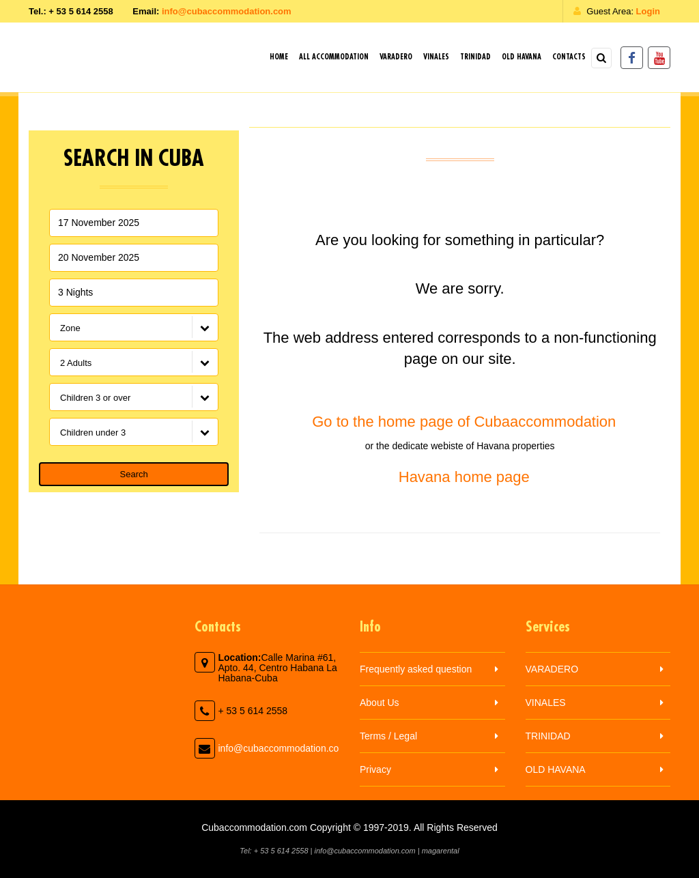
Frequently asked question (416, 669)
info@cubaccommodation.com (226, 11)
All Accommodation (334, 57)
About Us (379, 702)
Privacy (375, 769)
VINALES (436, 57)
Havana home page (460, 476)
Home (279, 57)
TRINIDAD (475, 57)
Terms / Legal (388, 736)
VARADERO (396, 57)
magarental (440, 851)
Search (134, 474)
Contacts (569, 57)
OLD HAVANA (521, 57)
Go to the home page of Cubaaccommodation (460, 421)
